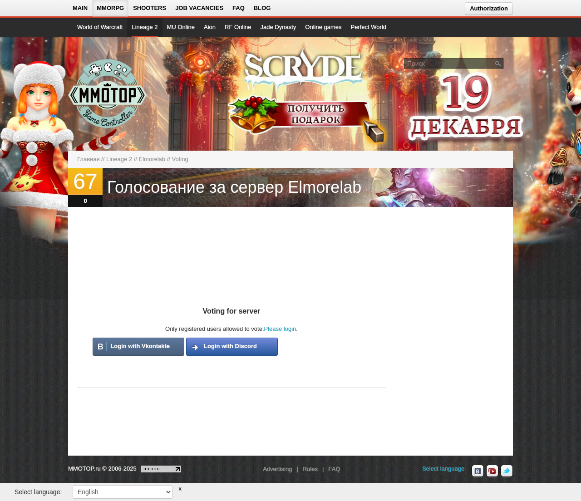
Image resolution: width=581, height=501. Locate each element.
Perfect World (369, 27)
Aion (210, 27)
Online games (323, 27)
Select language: (38, 492)
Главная (88, 159)
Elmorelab (152, 159)
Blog (262, 8)
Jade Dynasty (278, 27)
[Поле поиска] (498, 63)
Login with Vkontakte (140, 346)
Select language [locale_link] (443, 468)
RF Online (238, 27)
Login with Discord (230, 346)
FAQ (238, 8)
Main (80, 8)
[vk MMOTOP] (478, 471)
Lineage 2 (145, 27)
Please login (280, 328)
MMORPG (110, 8)
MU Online (181, 27)
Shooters (149, 8)
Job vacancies (199, 8)
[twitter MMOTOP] (507, 471)
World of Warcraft (100, 27)
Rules (310, 469)
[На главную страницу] (108, 93)
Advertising (277, 469)
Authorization (489, 8)
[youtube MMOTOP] (492, 471)
